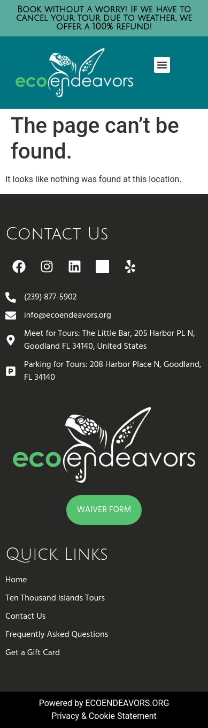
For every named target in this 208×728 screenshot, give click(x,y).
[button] (162, 65)
